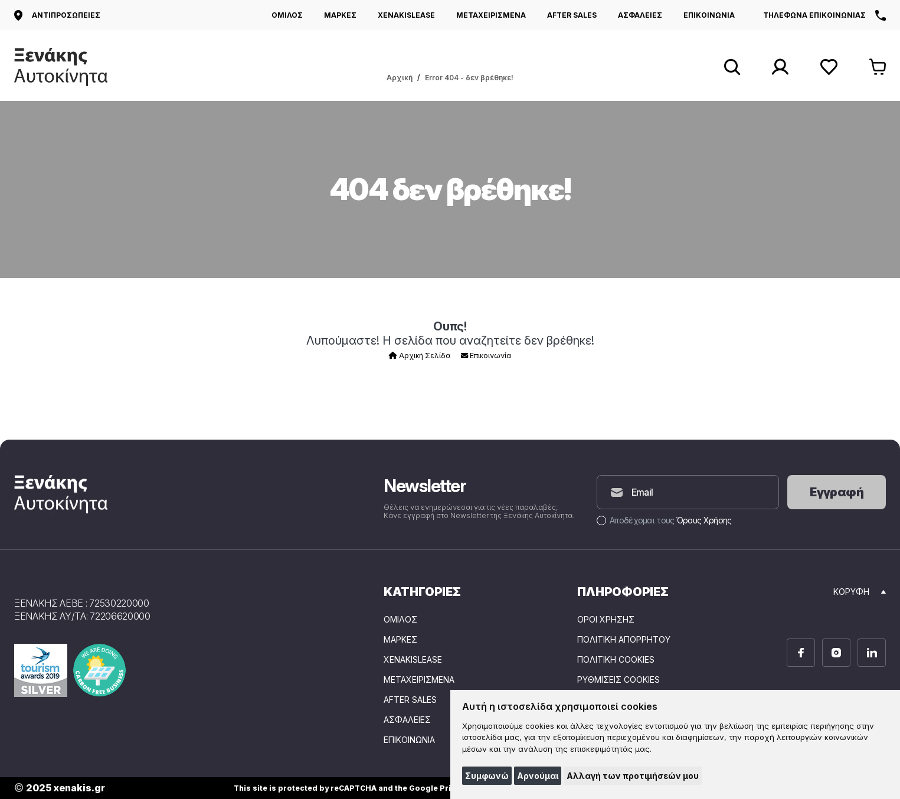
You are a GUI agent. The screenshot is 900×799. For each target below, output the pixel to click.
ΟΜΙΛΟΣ (287, 15)
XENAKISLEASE (406, 15)
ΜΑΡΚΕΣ (340, 15)
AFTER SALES (572, 15)
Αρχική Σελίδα (419, 355)
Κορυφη (859, 592)
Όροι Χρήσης (605, 619)
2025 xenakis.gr (59, 788)
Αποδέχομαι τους (664, 520)
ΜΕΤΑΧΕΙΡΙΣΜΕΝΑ (491, 15)
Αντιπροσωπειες (57, 15)
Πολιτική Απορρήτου (623, 640)
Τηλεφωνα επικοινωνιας (824, 15)
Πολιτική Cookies (615, 660)
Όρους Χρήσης (704, 520)
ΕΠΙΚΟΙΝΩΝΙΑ (709, 15)
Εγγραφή (836, 492)
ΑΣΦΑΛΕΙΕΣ (640, 15)
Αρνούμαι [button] (537, 776)
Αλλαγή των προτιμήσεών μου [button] (633, 776)
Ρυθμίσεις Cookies (618, 680)
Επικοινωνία (486, 355)
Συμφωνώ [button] (487, 776)
